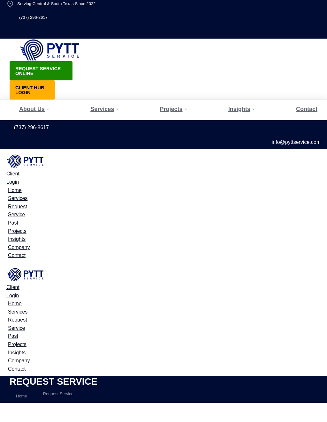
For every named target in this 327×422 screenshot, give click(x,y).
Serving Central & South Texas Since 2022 (56, 3)
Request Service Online (38, 71)
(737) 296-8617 (33, 17)
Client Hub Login (29, 90)
